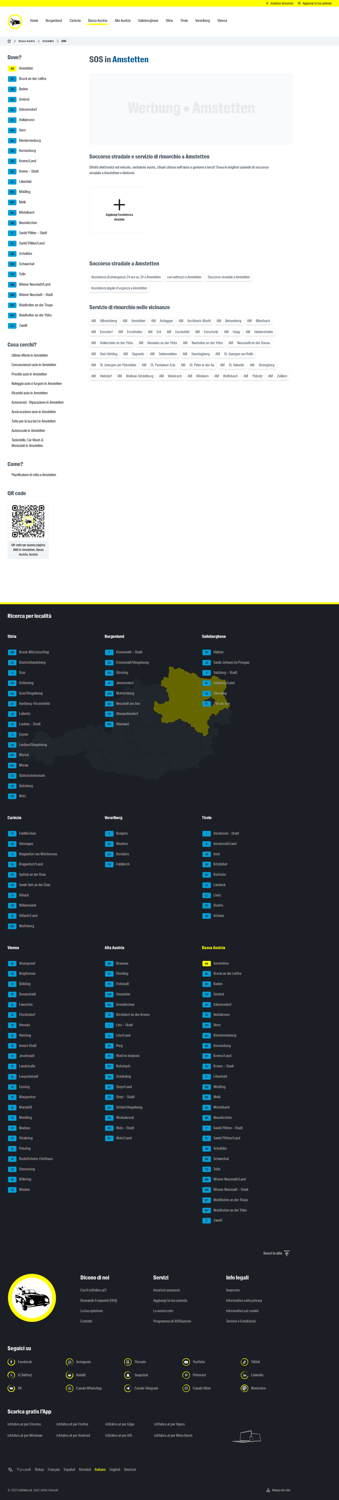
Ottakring (20, 1138)
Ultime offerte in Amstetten (30, 355)
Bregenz (116, 834)
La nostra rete (163, 1310)
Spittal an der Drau (27, 875)
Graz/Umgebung (25, 693)
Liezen (18, 735)
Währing (19, 1179)
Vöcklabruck (119, 1118)
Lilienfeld (20, 182)
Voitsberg (20, 786)
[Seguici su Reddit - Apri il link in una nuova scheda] (92, 1375)
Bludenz (116, 844)
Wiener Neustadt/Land (29, 285)
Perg (114, 1046)
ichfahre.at (25, 1490)
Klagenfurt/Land (25, 864)
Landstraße (21, 1066)
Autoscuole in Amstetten (28, 430)
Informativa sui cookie (242, 1310)
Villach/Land (22, 916)
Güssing (116, 673)
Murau (18, 765)
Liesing (19, 1087)
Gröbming (21, 683)
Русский (24, 1469)
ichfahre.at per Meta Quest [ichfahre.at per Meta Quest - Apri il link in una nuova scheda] (173, 1435)
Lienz (211, 895)
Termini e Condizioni (241, 1321)
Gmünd (18, 100)
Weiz (17, 796)
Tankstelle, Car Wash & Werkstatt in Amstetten (27, 443)
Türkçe (39, 1469)
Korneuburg (22, 151)
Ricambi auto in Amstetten (30, 393)
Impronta (233, 1290)
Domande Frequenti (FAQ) (98, 1300)
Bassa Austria (27, 41)
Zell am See (216, 704)
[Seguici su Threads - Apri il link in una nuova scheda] (150, 1362)
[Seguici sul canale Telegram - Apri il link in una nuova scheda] (150, 1388)
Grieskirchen (119, 1005)
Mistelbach (21, 213)
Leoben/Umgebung (27, 745)
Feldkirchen (22, 834)
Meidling (20, 1118)
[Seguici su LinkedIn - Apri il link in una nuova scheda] (267, 1375)
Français (54, 1469)
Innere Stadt (22, 1046)
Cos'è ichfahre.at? (93, 1290)
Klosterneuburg (24, 141)
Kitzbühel (214, 864)
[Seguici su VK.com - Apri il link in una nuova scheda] (34, 1388)
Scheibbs (20, 254)
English (115, 1469)
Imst (211, 854)
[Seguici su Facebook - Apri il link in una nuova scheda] (34, 1362)
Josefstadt (21, 1056)
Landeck (213, 885)
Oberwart (117, 724)
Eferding (116, 974)
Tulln (17, 274)
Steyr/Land (118, 1087)
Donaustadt (22, 994)
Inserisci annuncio (166, 1290)
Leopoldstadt (23, 1077)
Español (69, 1469)
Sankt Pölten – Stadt (27, 233)
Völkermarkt (22, 905)
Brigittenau (21, 974)
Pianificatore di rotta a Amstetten (34, 474)
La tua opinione (91, 1310)
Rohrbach (117, 1066)
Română (85, 1469)
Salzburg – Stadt (219, 673)
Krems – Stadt (23, 171)
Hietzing (19, 1035)
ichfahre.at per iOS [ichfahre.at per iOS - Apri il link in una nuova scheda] (118, 1435)
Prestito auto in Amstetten (29, 374)
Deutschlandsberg (27, 663)
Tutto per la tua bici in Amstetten (34, 421)
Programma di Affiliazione (172, 1321)
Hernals (19, 1025)
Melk (17, 202)
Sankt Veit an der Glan (29, 885)
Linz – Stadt (119, 1025)
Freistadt (117, 984)
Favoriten (20, 1005)
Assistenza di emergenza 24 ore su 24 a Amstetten (126, 277)
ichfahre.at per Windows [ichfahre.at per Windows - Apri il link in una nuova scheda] (25, 1435)
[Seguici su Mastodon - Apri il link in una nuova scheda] (267, 1388)
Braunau (116, 964)
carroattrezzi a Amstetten (184, 277)
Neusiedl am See (122, 704)
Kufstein (214, 875)
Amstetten (48, 41)
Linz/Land (117, 1035)
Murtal (18, 755)
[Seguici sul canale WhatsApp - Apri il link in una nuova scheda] (92, 1388)
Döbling (19, 984)
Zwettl (17, 326)
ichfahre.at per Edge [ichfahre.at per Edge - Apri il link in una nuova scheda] (119, 1424)
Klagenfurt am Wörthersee (32, 854)
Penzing (19, 1149)
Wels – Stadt (119, 1128)
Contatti (86, 1321)
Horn (17, 130)
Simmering (21, 1169)
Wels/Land (118, 1138)
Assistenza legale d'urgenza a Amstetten (119, 288)
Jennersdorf (119, 683)
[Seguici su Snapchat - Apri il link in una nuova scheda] (150, 1375)
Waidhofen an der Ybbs (30, 315)
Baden (18, 89)
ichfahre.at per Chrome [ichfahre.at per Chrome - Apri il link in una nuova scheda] (24, 1424)
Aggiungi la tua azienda (170, 1300)
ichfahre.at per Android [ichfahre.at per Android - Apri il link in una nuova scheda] (73, 1435)
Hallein (213, 652)
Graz (16, 673)
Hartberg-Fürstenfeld (29, 704)
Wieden (19, 1190)
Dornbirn (117, 854)
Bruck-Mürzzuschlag (28, 652)
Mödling (19, 192)
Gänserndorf (22, 110)
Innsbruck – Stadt (220, 834)
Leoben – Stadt (24, 724)
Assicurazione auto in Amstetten (34, 411)
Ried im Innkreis (122, 1056)
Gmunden (117, 994)
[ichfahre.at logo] (15, 21)
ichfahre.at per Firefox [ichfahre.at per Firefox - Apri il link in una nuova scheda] (72, 1424)
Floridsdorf (21, 1015)
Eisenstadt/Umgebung (127, 663)
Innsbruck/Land (219, 844)
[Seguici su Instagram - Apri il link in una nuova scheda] (92, 1362)
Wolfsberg (21, 926)
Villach (18, 895)
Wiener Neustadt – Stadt (30, 295)
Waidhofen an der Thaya (30, 305)
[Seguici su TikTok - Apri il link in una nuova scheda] (267, 1362)
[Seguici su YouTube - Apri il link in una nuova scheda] (208, 1362)
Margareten (22, 1097)
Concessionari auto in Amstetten (34, 364)
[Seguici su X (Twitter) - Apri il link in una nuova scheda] (34, 1375)
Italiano (100, 1469)
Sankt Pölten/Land (26, 243)
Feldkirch (117, 864)
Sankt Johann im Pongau (225, 663)
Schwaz (213, 916)
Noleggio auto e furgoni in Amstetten (37, 383)
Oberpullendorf (121, 714)
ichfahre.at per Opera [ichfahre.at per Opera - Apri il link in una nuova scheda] (169, 1424)
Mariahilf (20, 1107)
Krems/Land (22, 161)
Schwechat (21, 264)
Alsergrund (21, 964)
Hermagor (20, 844)
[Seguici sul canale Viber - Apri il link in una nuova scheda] (208, 1388)
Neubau (19, 1128)
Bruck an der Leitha (27, 79)
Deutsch (130, 1469)
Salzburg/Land (218, 683)
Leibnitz (19, 714)
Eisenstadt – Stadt (123, 652)
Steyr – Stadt (120, 1097)
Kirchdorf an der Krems (127, 1015)
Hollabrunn (21, 120)
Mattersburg (119, 693)
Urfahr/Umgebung (123, 1107)
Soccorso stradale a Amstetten (229, 277)
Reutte (212, 905)
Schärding (118, 1077)
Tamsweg (214, 693)
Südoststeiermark (26, 776)
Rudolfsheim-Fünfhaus (30, 1159)
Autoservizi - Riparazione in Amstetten (38, 402)
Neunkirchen (22, 223)
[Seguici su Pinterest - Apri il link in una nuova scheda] (208, 1375)
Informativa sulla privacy (244, 1300)
